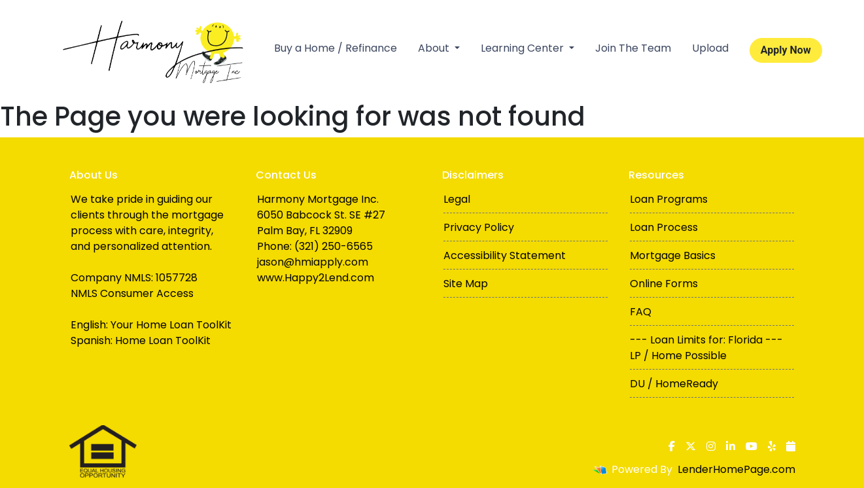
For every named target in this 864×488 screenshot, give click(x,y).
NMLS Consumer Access (132, 293)
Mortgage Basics (673, 255)
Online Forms (664, 283)
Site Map (465, 283)
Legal (456, 199)
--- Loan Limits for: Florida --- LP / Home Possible (706, 347)
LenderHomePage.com (736, 469)
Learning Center (523, 48)
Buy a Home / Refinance (335, 48)
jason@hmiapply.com (312, 262)
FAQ (640, 311)
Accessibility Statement (504, 255)
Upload (710, 48)
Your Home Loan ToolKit (171, 324)
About (435, 48)
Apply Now (786, 50)
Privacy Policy (478, 227)
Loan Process (664, 227)
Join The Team (633, 48)
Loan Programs (669, 199)
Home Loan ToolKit (163, 340)
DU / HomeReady (674, 383)
